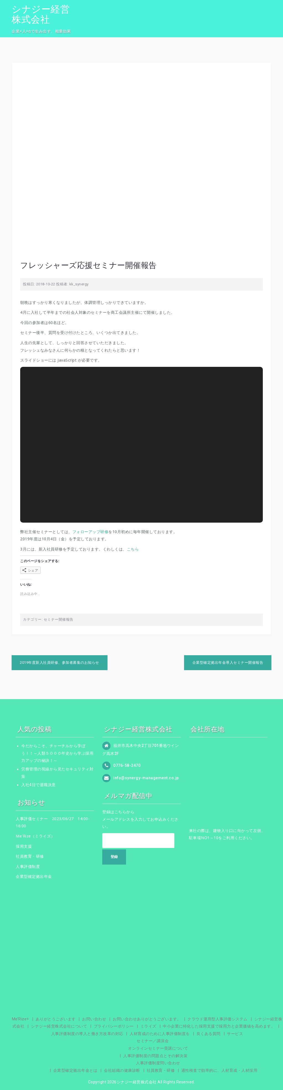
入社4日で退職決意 (38, 785)
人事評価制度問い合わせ (158, 1063)
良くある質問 (208, 1033)
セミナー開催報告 (59, 619)
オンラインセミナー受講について (158, 1048)
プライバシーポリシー (114, 1026)
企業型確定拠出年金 (34, 876)
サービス (235, 1033)
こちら (133, 549)
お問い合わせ (94, 1019)
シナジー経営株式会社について (59, 1026)
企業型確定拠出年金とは (75, 1070)
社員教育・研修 (30, 856)
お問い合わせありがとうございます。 (147, 1019)
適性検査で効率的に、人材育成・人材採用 (219, 1070)
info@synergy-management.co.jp (146, 778)
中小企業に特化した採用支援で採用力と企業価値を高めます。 (219, 1026)
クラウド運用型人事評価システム (217, 1019)
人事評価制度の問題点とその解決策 (155, 1056)
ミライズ (148, 1026)
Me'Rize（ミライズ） (35, 836)
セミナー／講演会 (153, 1041)
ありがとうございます (56, 1019)
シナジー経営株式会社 (41, 14)
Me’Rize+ (20, 1019)
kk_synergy (79, 284)
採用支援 (24, 846)
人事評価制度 (28, 866)
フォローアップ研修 (90, 531)
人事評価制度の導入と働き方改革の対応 (87, 1033)
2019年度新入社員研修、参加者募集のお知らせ (59, 662)
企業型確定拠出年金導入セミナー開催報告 (227, 662)
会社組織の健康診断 (122, 1070)
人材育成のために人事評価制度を (160, 1033)
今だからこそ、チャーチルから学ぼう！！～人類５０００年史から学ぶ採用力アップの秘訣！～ (57, 753)
